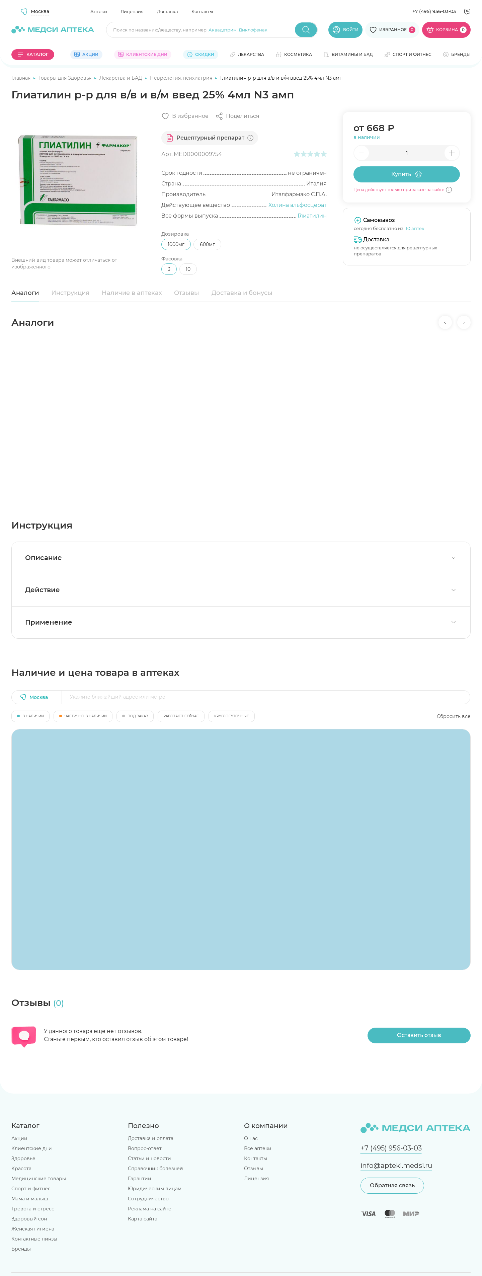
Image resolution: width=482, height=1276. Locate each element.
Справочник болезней (155, 1169)
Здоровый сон (29, 1219)
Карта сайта (142, 1219)
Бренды (21, 1249)
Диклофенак (253, 29)
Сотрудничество (148, 1199)
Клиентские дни (31, 1148)
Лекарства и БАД (121, 78)
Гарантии (139, 1179)
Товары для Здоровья (65, 78)
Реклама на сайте (149, 1209)
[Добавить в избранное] (185, 116)
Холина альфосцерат (297, 205)
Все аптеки (257, 1148)
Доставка (167, 11)
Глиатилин (312, 216)
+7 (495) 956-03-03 (434, 11)
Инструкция (70, 293)
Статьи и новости (149, 1158)
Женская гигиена (32, 1229)
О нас (251, 1138)
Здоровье (23, 1158)
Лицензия (132, 11)
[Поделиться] (237, 116)
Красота (21, 1169)
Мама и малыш (29, 1199)
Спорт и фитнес (31, 1189)
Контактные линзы (34, 1239)
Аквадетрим (223, 29)
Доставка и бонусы (242, 293)
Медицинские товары (38, 1179)
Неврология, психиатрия (182, 78)
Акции (19, 1138)
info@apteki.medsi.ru (396, 1166)
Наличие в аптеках (132, 293)
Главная (21, 78)
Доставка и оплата (150, 1138)
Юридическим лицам (154, 1189)
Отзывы (186, 293)
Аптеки (98, 11)
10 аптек (415, 228)
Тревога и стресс (32, 1209)
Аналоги (25, 293)
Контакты (202, 11)
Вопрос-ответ (145, 1148)
